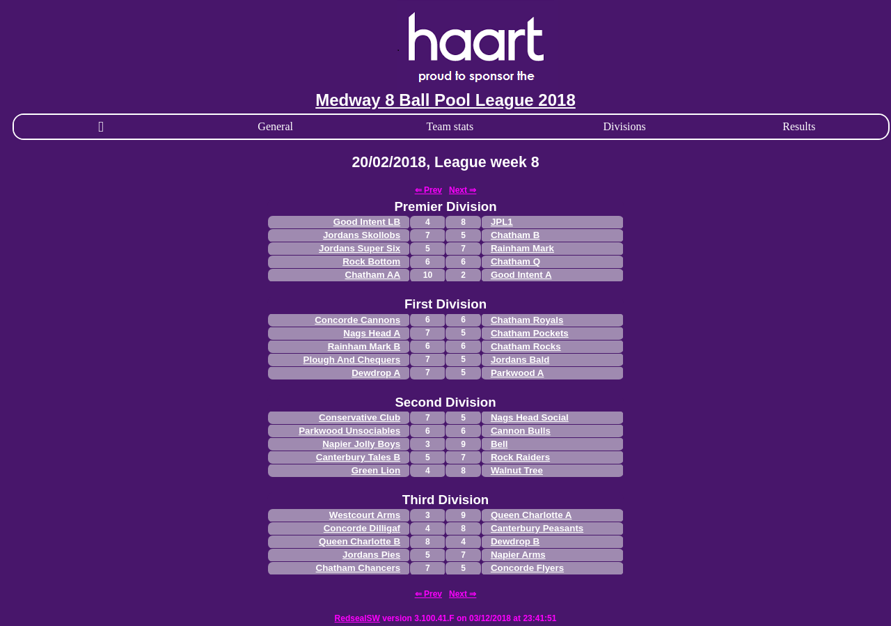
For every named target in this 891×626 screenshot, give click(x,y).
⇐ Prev (428, 190)
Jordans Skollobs (361, 235)
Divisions (624, 126)
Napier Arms (518, 554)
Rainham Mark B (364, 346)
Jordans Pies (371, 554)
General (275, 126)
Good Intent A (521, 274)
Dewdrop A (376, 373)
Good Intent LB (366, 222)
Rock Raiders (520, 457)
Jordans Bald (520, 359)
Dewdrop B (515, 541)
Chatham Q (515, 261)
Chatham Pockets (530, 333)
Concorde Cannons (357, 320)
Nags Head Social (530, 417)
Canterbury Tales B (358, 457)
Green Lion (376, 470)
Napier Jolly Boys (361, 444)
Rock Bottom (371, 261)
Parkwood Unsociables (349, 430)
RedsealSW (357, 618)
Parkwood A (517, 373)
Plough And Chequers (351, 359)
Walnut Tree (517, 470)
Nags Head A (371, 333)
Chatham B (515, 235)
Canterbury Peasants (537, 528)
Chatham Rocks (526, 346)
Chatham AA (372, 274)
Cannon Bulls (521, 430)
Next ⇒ (462, 190)
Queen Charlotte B (359, 541)
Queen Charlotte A (531, 515)
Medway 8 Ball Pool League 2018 (445, 100)
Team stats (450, 126)
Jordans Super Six (359, 248)
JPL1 (502, 222)
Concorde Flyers (527, 568)
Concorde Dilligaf (362, 528)
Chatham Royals (527, 320)
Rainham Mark (522, 248)
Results (798, 126)
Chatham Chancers (358, 568)
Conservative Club (359, 417)
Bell (499, 444)
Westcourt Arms (364, 515)
